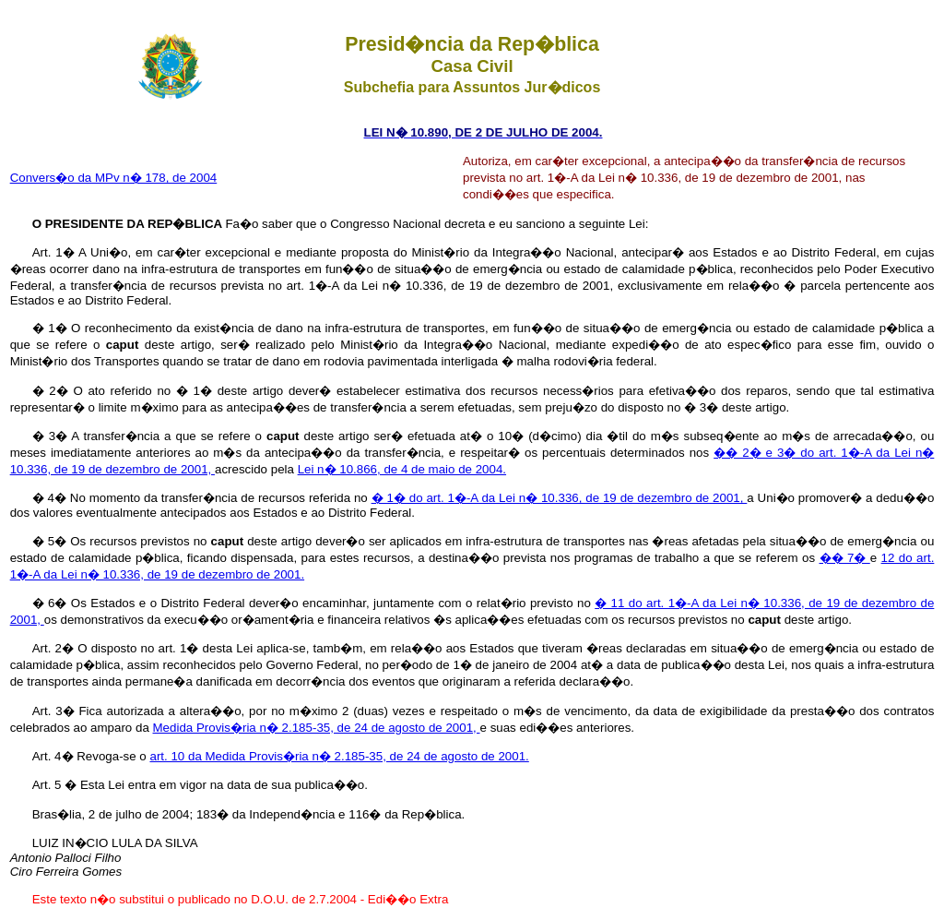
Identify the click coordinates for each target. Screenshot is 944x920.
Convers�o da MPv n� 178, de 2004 (114, 178)
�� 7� (845, 558)
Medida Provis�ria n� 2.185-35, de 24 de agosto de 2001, (316, 728)
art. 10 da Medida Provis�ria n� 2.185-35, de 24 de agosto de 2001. (338, 756)
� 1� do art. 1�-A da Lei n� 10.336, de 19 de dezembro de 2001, (560, 498)
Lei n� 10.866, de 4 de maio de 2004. (402, 469)
